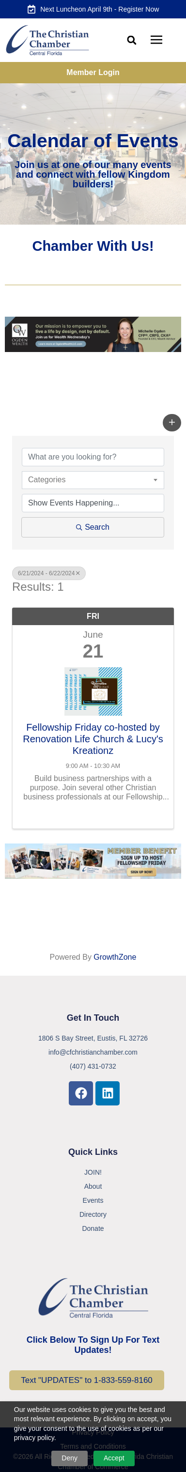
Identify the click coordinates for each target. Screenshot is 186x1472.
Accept (114, 1458)
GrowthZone (114, 957)
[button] (132, 40)
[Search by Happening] (93, 503)
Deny (70, 1458)
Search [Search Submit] (92, 527)
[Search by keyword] (93, 457)
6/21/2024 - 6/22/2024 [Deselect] (49, 573)
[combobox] (93, 480)
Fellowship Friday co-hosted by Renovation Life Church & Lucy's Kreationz (93, 739)
